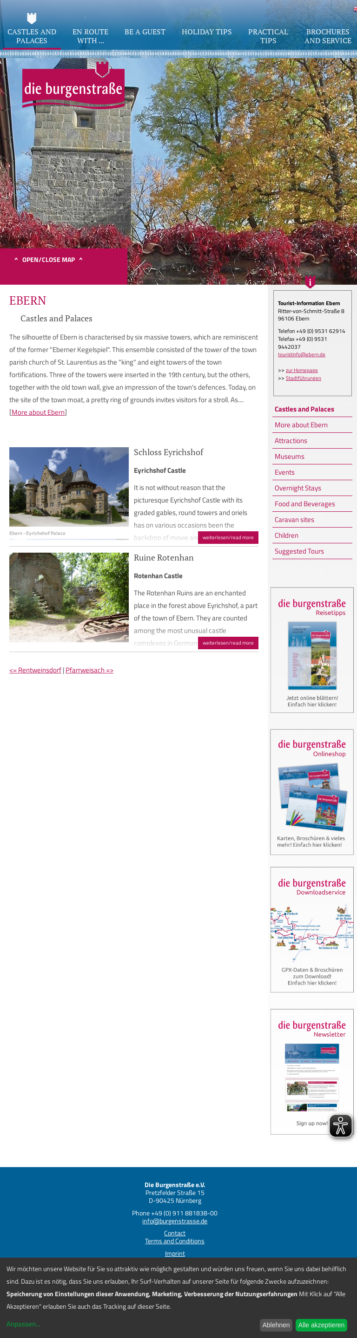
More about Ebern (301, 424)
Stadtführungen (303, 378)
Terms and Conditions (175, 1241)
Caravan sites (294, 519)
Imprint (175, 1253)
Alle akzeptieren (321, 1325)
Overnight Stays (298, 488)
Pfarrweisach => (89, 670)
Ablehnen (276, 1325)
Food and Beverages (305, 503)
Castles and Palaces (304, 409)
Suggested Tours (299, 551)
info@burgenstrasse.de (174, 1221)
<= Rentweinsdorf (35, 670)
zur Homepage (302, 370)
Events (285, 472)
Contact (174, 1233)
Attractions (291, 440)
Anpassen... (23, 1323)
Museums (289, 456)
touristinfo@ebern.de (301, 354)
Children (286, 535)
